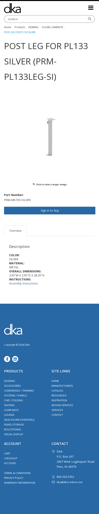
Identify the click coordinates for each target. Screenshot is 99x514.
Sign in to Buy (50, 210)
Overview (15, 231)
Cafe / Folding (13, 400)
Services (57, 410)
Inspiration (59, 400)
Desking (9, 381)
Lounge (9, 415)
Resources (59, 395)
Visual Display (13, 434)
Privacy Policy (13, 478)
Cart (7, 453)
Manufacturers (62, 386)
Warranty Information (19, 483)
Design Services (62, 405)
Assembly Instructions (23, 283)
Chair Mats (11, 410)
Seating (9, 405)
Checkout (10, 458)
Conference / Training (19, 390)
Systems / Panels (15, 395)
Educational (12, 429)
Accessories (12, 386)
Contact (57, 415)
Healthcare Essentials (19, 419)
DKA (24, 8)
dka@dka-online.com (70, 482)
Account (10, 463)
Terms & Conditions (17, 473)
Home (55, 381)
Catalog (57, 390)
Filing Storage (14, 424)
